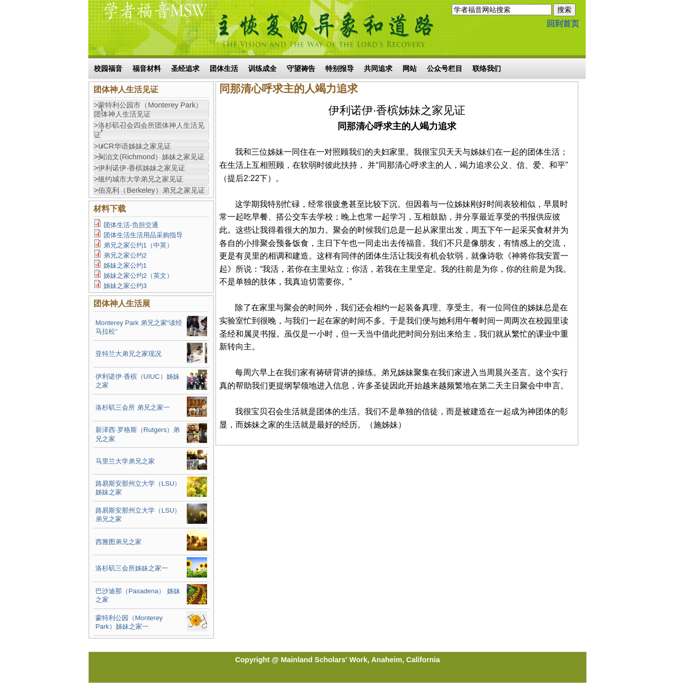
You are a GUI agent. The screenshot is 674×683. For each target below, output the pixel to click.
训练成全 (262, 68)
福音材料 (146, 68)
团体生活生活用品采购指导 (143, 235)
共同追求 (378, 68)
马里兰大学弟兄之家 (125, 461)
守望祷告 (301, 68)
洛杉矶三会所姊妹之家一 (131, 568)
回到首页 (563, 23)
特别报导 (339, 68)
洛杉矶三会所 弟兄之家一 (132, 407)
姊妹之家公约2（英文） (138, 275)
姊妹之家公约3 (125, 286)
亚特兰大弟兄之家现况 (128, 353)
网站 (409, 68)
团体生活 (224, 68)
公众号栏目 (444, 68)
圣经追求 (185, 68)
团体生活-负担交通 (131, 225)
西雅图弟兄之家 (118, 542)
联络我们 (487, 68)
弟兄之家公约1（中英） (138, 245)
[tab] (151, 110)
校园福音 (108, 68)
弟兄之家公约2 (125, 255)
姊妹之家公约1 (125, 265)
